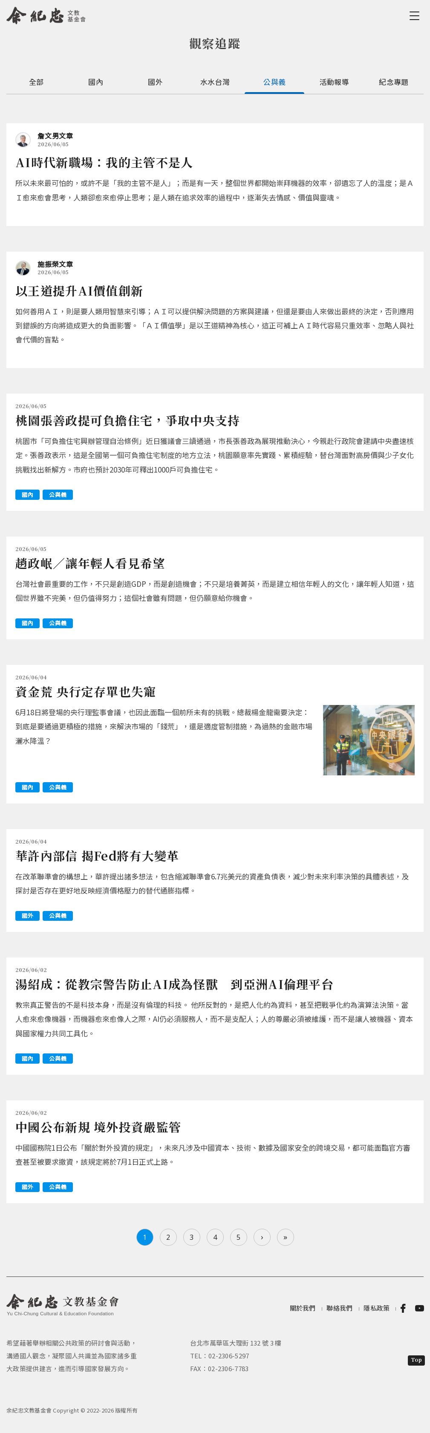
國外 (155, 81)
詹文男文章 (55, 136)
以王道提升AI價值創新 (79, 290)
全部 (36, 81)
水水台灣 (215, 81)
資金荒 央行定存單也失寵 (85, 691)
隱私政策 (377, 1307)
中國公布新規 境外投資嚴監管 (98, 1126)
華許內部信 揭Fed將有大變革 (97, 855)
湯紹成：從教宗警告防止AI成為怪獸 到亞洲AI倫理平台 (180, 983)
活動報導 (334, 81)
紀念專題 (393, 81)
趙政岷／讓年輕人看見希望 (90, 562)
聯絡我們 (339, 1307)
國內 (95, 81)
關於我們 (303, 1307)
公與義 (274, 81)
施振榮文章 (55, 264)
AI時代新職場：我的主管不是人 (104, 162)
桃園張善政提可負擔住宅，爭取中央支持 (127, 420)
